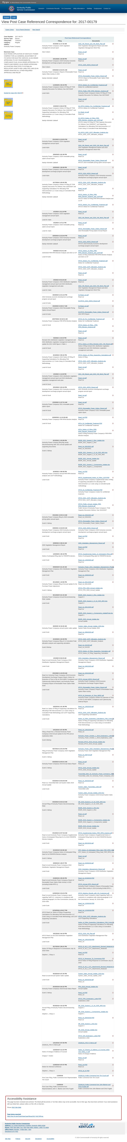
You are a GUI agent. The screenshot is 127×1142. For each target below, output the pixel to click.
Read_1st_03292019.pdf (85, 863)
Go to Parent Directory (23, 29)
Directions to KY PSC (11, 1131)
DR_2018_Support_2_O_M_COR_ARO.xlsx (92, 1005)
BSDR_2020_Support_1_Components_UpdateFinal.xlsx (95, 613)
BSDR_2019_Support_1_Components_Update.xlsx (94, 820)
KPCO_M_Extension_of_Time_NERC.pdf (91, 695)
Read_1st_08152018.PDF (86, 1018)
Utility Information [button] (79, 8)
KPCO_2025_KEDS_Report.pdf (88, 65)
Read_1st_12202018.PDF (86, 903)
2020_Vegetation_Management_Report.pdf (91, 543)
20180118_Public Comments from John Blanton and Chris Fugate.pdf (94, 1085)
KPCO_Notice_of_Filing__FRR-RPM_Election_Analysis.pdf (88, 326)
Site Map (8, 1139)
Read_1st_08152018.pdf (85, 980)
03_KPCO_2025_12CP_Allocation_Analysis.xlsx (93, 132)
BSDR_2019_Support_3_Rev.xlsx (88, 808)
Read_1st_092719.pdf (85, 755)
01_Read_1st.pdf (83, 112)
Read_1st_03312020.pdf (85, 673)
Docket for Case (13, 93)
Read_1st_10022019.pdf (85, 706)
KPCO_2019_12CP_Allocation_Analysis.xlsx (92, 712)
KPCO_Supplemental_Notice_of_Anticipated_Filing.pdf (95, 554)
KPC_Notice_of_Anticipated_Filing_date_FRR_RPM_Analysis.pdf (96, 850)
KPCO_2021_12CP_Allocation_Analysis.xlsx (92, 498)
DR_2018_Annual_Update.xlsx (87, 1030)
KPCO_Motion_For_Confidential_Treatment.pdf (92, 204)
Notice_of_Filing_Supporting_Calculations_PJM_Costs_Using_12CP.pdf (96, 718)
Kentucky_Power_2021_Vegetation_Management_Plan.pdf (96, 567)
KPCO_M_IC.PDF (83, 1071)
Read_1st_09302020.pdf (85, 575)
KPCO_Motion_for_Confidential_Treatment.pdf (92, 85)
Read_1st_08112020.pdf (85, 582)
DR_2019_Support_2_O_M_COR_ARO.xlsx (92, 802)
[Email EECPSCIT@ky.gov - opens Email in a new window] (63, 1115)
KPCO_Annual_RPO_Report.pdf (88, 884)
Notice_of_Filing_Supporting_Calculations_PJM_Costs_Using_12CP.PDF (96, 922)
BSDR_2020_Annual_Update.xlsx (88, 619)
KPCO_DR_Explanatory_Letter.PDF (89, 1036)
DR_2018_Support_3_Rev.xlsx (87, 1024)
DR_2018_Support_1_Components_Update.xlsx (93, 1012)
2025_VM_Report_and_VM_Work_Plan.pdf (91, 44)
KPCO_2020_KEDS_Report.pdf (88, 528)
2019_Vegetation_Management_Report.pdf (91, 658)
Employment (98, 8)
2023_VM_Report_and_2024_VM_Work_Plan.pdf (93, 217)
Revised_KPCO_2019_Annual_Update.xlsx (91, 742)
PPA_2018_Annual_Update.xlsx (88, 986)
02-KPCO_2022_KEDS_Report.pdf (89, 301)
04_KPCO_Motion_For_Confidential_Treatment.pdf (94, 106)
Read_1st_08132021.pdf (85, 446)
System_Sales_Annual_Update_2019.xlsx (91, 793)
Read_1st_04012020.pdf (85, 666)
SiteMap (89, 8)
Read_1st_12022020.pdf (85, 560)
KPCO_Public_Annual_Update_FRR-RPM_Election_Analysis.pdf (89, 505)
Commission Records (53, 8)
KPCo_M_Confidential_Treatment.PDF (90, 423)
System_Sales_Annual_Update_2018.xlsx (91, 973)
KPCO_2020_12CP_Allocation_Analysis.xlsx (92, 639)
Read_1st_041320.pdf (85, 645)
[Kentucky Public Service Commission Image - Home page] (21, 8)
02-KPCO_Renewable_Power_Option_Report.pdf (93, 312)
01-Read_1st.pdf (83, 295)
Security (27, 1139)
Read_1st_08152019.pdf (85, 781)
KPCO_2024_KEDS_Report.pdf (88, 173)
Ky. (5, 2)
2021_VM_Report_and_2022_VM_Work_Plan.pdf (93, 374)
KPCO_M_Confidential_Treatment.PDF (90, 490)
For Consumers (66, 8)
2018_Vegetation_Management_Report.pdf (91, 869)
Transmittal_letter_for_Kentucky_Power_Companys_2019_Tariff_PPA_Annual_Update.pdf (96, 774)
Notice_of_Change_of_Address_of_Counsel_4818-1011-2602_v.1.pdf (94, 1051)
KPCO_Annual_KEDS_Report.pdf (88, 679)
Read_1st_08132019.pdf (85, 843)
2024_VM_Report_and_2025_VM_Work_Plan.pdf (93, 145)
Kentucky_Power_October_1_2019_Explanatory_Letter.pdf (96, 736)
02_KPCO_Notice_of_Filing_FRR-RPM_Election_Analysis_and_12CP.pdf (90, 119)
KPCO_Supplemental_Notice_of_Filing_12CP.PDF (93, 477)
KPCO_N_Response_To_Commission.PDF (91, 958)
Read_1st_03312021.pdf (85, 515)
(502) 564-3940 (16, 1107)
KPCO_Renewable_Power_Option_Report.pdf (92, 76)
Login (14, 17)
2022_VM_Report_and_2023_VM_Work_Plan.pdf (93, 286)
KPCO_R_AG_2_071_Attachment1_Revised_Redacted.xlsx (96, 946)
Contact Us (107, 8)
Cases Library (9, 29)
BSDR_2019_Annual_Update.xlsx (88, 826)
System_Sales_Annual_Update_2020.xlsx (91, 626)
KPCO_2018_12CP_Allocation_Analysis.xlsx (92, 916)
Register (6, 17)
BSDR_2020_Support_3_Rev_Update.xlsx (91, 595)
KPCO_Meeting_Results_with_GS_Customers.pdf (93, 893)
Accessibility (50, 1139)
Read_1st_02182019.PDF (86, 878)
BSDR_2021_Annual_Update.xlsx (88, 458)
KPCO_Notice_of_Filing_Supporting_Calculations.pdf (94, 355)
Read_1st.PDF (82, 417)
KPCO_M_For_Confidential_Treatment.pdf (91, 319)
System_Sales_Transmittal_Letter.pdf (89, 787)
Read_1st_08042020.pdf (85, 632)
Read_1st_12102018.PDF (86, 910)
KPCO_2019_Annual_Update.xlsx (88, 768)
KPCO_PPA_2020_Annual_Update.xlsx (90, 588)
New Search (36, 29)
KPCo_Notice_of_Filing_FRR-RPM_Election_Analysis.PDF (87, 430)
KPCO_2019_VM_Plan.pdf (86, 933)
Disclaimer (38, 1139)
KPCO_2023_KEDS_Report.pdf (88, 242)
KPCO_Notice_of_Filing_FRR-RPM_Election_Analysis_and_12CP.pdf (90, 195)
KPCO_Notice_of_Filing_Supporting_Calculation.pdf (94, 651)
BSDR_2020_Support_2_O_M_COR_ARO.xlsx (92, 601)
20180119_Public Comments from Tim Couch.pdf (93, 1075)
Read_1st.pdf (82, 52)
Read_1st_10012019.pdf (85, 730)
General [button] (41, 8)
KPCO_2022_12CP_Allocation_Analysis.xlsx (92, 361)
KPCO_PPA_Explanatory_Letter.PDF (89, 999)
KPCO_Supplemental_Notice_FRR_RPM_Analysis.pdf (95, 833)
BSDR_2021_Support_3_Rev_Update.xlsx (91, 440)
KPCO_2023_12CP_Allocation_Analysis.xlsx (92, 267)
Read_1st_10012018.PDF (86, 939)
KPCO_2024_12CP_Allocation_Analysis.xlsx (92, 182)
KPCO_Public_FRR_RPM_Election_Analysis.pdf (93, 91)
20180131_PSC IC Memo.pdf (87, 1043)
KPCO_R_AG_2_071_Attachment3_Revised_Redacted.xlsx (96, 967)
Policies (17, 1139)
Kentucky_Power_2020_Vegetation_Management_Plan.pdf (96, 749)
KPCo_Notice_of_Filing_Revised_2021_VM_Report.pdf (95, 344)
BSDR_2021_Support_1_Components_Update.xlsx (94, 464)
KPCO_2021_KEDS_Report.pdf (88, 387)
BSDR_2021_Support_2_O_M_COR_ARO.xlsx (92, 452)
